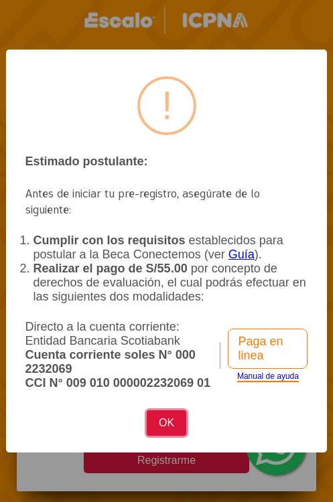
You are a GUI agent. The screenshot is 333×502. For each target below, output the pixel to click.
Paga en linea (260, 348)
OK (166, 422)
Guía (241, 254)
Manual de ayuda (268, 376)
